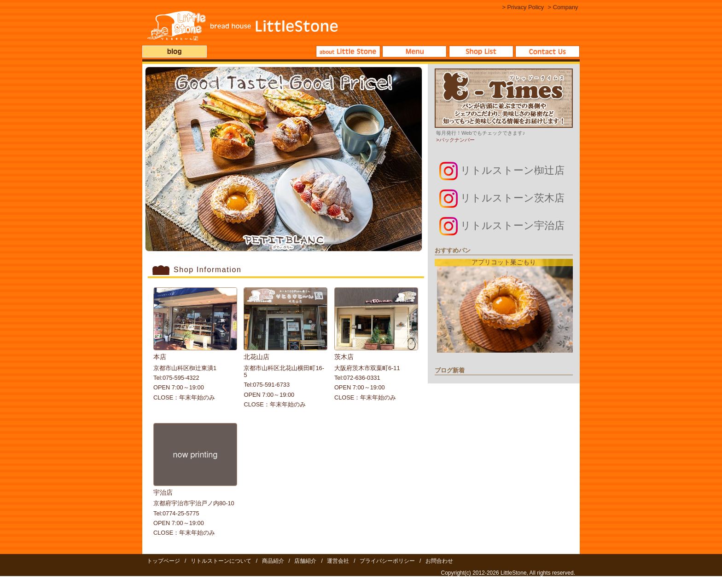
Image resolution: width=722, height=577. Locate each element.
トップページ (163, 561)
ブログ (174, 51)
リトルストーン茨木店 (502, 198)
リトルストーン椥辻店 (502, 170)
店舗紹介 (481, 51)
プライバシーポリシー (387, 561)
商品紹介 (414, 51)
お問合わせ (547, 51)
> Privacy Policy (523, 7)
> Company (563, 7)
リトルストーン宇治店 (502, 225)
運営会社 (338, 561)
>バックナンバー (455, 140)
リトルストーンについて (348, 51)
